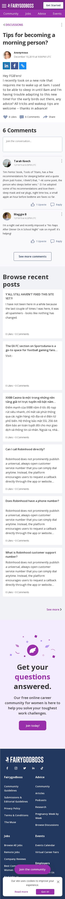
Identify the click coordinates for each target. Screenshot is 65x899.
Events (57, 13)
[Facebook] (7, 768)
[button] (61, 25)
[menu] (4, 3)
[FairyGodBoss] (24, 760)
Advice (42, 13)
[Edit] (61, 25)
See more (54, 609)
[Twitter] (24, 768)
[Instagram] (15, 768)
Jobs (28, 13)
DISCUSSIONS (13, 25)
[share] (45, 116)
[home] (20, 7)
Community (10, 13)
